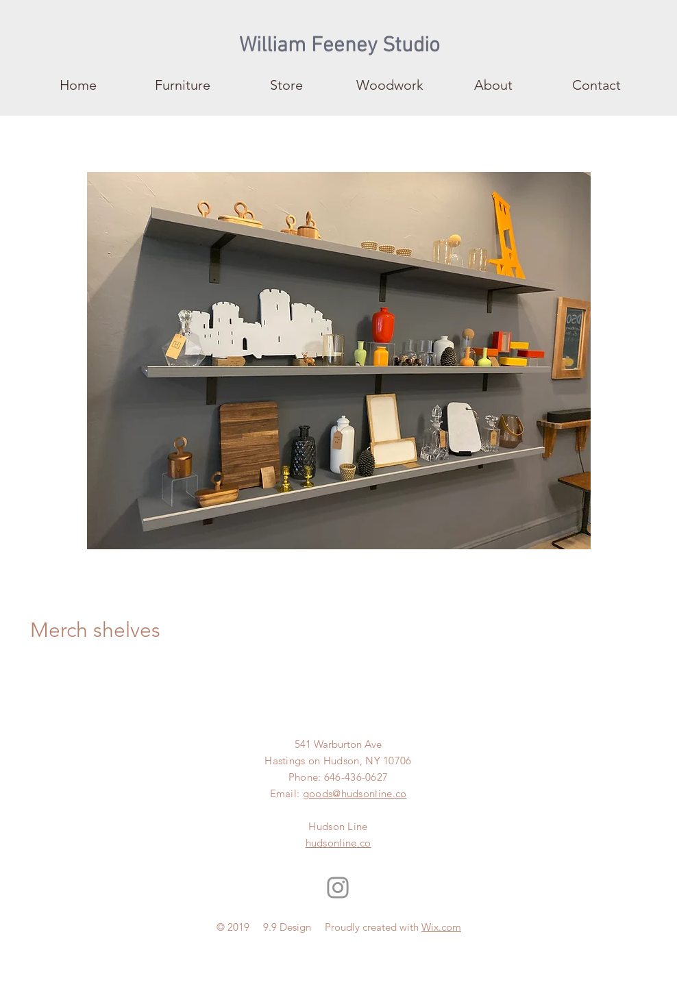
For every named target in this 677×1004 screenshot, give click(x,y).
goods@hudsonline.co (355, 793)
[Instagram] (337, 887)
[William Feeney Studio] (339, 46)
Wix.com (441, 926)
